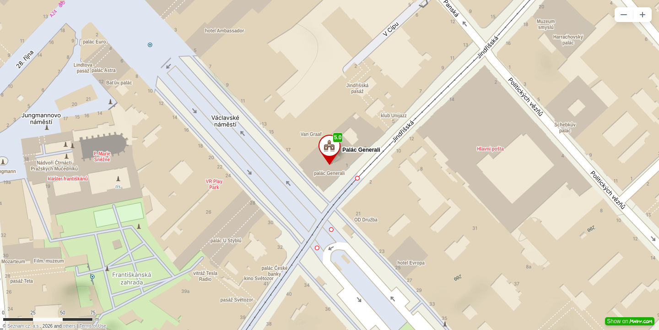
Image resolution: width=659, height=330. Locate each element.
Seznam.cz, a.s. (23, 326)
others (69, 326)
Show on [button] (630, 321)
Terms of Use (92, 326)
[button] (624, 14)
